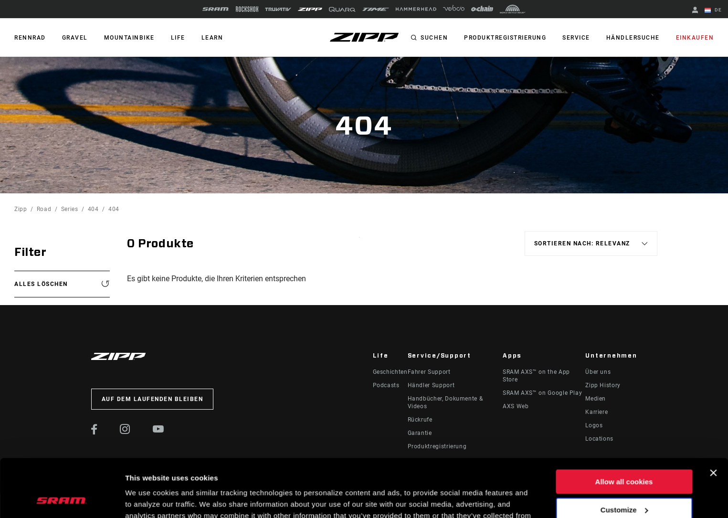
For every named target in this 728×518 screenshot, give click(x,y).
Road (44, 209)
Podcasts (386, 385)
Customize (624, 455)
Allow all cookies (624, 427)
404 (93, 209)
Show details (147, 499)
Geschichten (390, 372)
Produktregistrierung (505, 37)
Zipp (20, 209)
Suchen (434, 37)
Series (69, 209)
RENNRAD (30, 37)
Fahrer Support (429, 372)
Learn (212, 37)
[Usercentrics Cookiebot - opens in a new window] (62, 499)
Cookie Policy (272, 473)
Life (178, 37)
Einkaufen (695, 37)
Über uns (598, 372)
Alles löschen (41, 284)
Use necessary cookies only (624, 483)
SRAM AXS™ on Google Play (542, 393)
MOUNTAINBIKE (129, 37)
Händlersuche (633, 37)
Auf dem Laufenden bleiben (152, 399)
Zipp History (603, 385)
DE (713, 10)
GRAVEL (75, 37)
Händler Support (431, 385)
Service (576, 37)
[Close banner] (713, 418)
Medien (595, 398)
